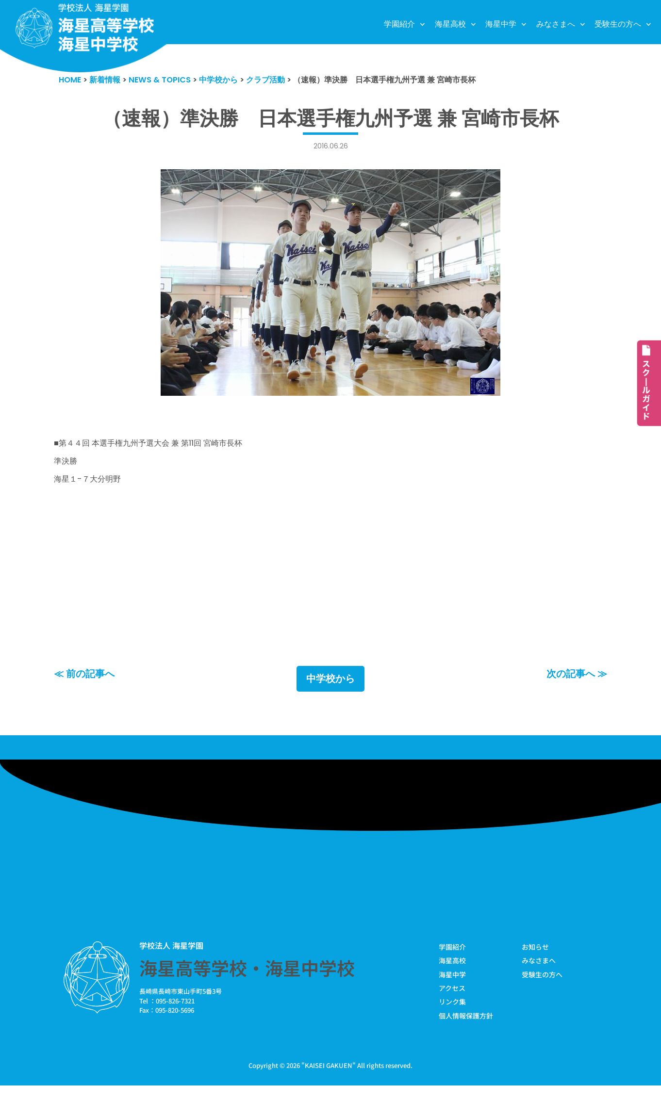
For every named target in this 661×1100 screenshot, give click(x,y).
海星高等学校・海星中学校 (247, 981)
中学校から (330, 691)
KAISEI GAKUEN (328, 1079)
